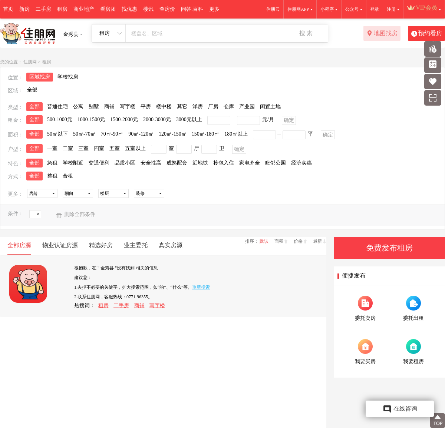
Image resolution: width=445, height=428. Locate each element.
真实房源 (170, 245)
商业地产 (83, 9)
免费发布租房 (389, 247)
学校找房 (67, 77)
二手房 (43, 9)
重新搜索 (201, 287)
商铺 (139, 305)
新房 (24, 9)
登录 (374, 9)
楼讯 (148, 9)
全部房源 (19, 245)
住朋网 (30, 61)
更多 (214, 9)
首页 (8, 9)
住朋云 (273, 9)
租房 (62, 9)
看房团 (108, 9)
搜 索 (306, 33)
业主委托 (136, 245)
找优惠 (129, 9)
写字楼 (157, 305)
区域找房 (39, 77)
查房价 (167, 9)
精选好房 (101, 245)
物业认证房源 (60, 245)
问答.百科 (192, 9)
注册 (391, 9)
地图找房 (382, 33)
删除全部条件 (79, 214)
